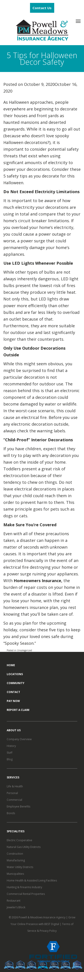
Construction (15, 854)
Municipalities (15, 874)
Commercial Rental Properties (26, 894)
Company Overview (19, 739)
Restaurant (13, 900)
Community (15, 683)
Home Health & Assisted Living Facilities (32, 880)
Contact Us (42, 8)
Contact (13, 692)
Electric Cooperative (19, 840)
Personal (12, 793)
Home (11, 665)
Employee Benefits (18, 806)
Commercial (14, 800)
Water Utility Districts (20, 867)
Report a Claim (18, 710)
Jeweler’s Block (16, 907)
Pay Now (13, 701)
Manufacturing (16, 860)
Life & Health (15, 786)
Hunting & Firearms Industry (24, 887)
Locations (15, 674)
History (11, 746)
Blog (10, 759)
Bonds (11, 813)
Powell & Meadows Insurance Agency (42, 917)
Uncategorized (24, 650)
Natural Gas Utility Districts (24, 847)
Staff (9, 752)
